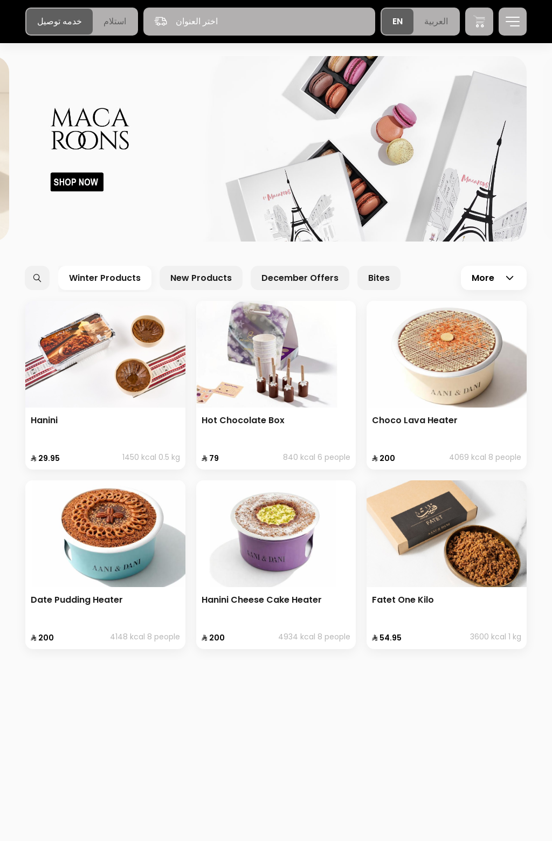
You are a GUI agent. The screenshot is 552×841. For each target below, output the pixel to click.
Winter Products (105, 278)
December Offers (300, 278)
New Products (201, 278)
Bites (379, 278)
